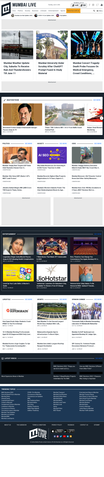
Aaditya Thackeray (33, 406)
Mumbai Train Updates (8, 412)
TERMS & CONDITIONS (39, 425)
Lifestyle (43, 11)
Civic (14, 11)
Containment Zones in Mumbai (10, 404)
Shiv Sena (30, 404)
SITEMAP (97, 425)
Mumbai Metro (57, 400)
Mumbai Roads (57, 398)
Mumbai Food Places (85, 400)
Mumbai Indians (32, 402)
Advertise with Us (73, 11)
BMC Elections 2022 (7, 392)
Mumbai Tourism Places (86, 394)
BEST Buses (57, 410)
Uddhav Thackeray (33, 410)
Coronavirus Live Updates (35, 396)
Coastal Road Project (7, 400)
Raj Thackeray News (33, 400)
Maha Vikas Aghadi (33, 408)
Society (27, 11)
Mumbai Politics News (60, 396)
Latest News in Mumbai (86, 408)
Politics (20, 11)
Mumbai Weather (84, 402)
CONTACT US (84, 425)
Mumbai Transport (59, 392)
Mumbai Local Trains (59, 402)
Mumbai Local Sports (7, 418)
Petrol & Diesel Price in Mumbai (10, 394)
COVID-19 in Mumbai (33, 392)
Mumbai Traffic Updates (86, 410)
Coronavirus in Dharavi (8, 408)
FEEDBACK (71, 425)
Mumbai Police (57, 408)
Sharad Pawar (5, 398)
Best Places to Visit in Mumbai (88, 396)
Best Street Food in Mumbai (87, 398)
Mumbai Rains (5, 396)
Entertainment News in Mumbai (88, 392)
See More (96, 100)
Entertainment (54, 11)
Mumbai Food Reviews (60, 394)
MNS (28, 398)
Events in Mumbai (84, 406)
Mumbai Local (57, 404)
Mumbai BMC (5, 416)
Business (35, 11)
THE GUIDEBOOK (22, 425)
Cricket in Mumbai (6, 402)
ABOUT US (7, 425)
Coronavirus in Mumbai (34, 394)
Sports (63, 11)
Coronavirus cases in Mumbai (10, 410)
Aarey (55, 406)
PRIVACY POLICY (57, 425)
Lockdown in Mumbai (7, 406)
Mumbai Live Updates (7, 414)
